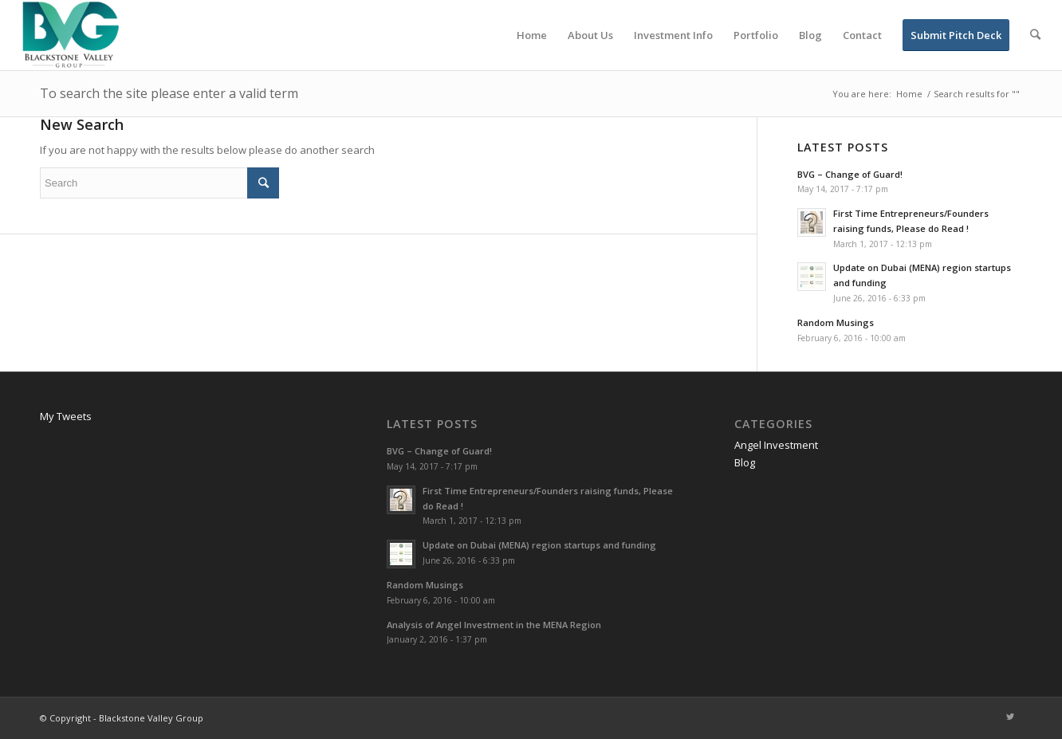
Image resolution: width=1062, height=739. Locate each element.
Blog (744, 462)
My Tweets (66, 416)
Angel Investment (776, 445)
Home (909, 94)
